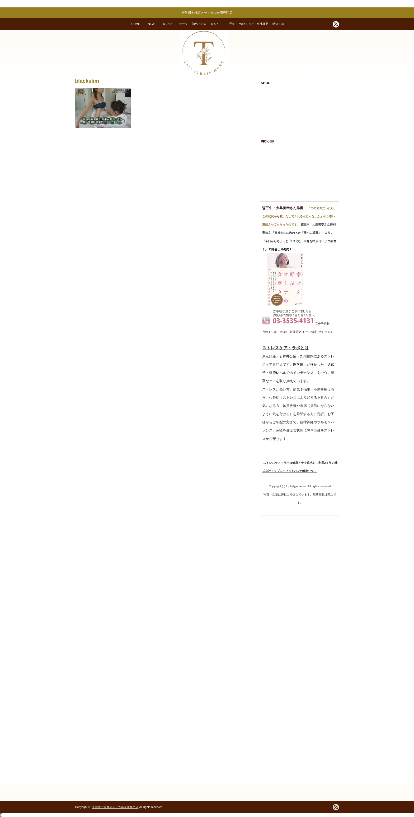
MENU (167, 23)
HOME (135, 23)
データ (183, 23)
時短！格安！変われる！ (278, 26)
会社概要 (262, 23)
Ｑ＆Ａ (215, 23)
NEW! (152, 23)
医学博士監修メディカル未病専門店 (115, 807)
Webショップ (246, 26)
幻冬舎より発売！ (280, 249)
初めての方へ (199, 26)
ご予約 (231, 23)
